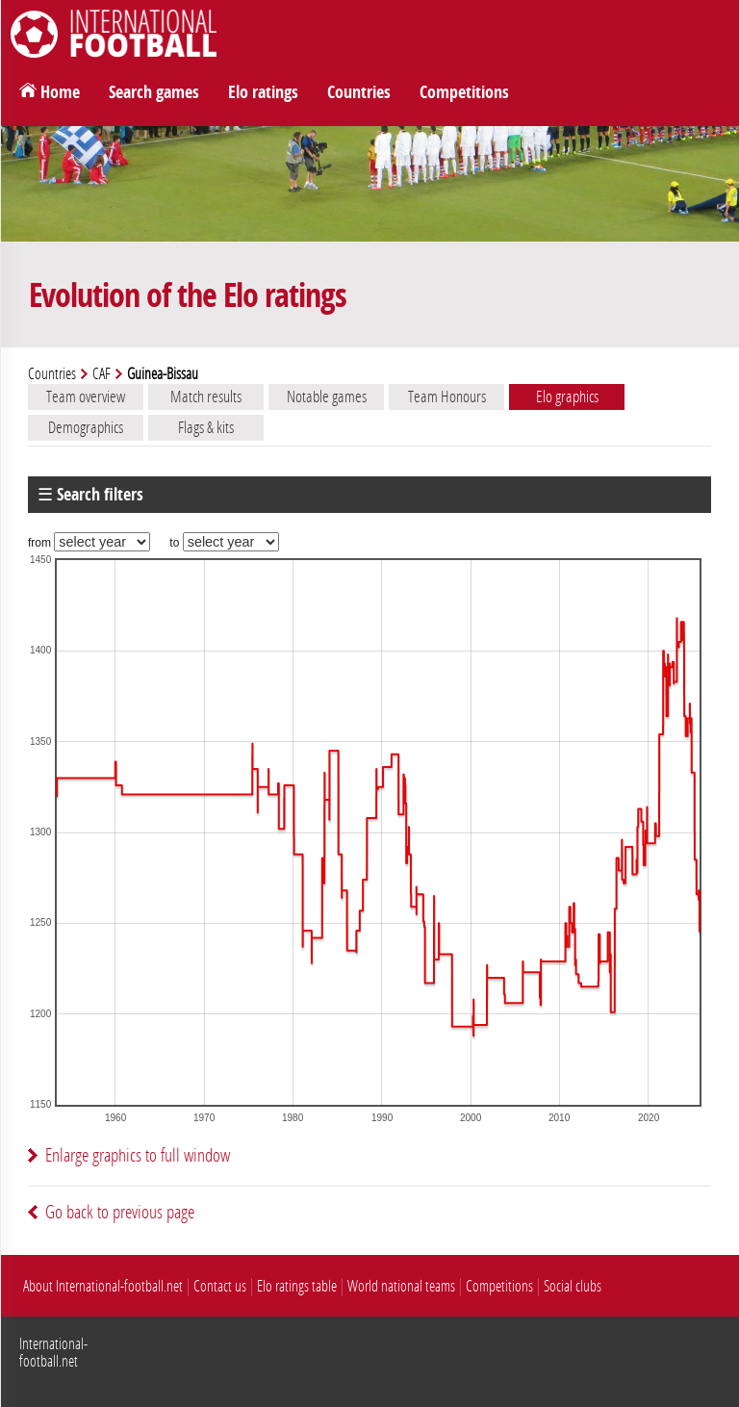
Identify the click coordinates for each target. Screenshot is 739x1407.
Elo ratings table (297, 1286)
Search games (154, 92)
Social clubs (572, 1286)
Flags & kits (206, 427)
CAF (101, 374)
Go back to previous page (119, 1212)
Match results (206, 396)
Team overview (85, 396)
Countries (359, 92)
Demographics (85, 427)
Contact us (219, 1286)
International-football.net (53, 1352)
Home (60, 92)
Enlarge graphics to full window (137, 1155)
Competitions (464, 92)
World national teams (401, 1286)
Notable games (327, 396)
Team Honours (447, 396)
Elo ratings (263, 92)
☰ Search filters (90, 494)
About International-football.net (103, 1286)
